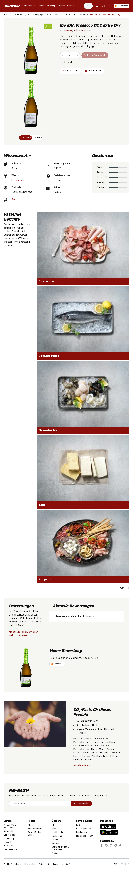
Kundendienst (82, 832)
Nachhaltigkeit (58, 832)
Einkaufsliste (9, 835)
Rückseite (37, 138)
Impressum (58, 864)
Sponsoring (57, 836)
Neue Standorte (35, 829)
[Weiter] (128, 588)
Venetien (81, 15)
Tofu (42, 505)
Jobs (54, 829)
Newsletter (9, 842)
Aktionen (28, 6)
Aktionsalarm (9, 831)
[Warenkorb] (96, 6)
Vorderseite (25, 138)
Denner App (9, 839)
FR (122, 864)
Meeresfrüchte (48, 430)
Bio (13, 199)
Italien (69, 15)
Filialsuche (32, 825)
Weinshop (50, 6)
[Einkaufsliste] (109, 6)
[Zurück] (115, 588)
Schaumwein (55, 15)
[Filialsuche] (103, 6)
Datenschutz (44, 864)
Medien (55, 853)
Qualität (55, 840)
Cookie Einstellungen (13, 864)
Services (61, 6)
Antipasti (45, 579)
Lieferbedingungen (84, 836)
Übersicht (56, 825)
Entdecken (39, 6)
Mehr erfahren (82, 765)
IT (128, 864)
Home (6, 15)
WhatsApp (8, 846)
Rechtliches (30, 864)
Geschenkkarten (11, 849)
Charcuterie (46, 281)
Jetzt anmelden (81, 803)
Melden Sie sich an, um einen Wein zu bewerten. (23, 634)
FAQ (78, 825)
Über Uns (71, 6)
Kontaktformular (83, 829)
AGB (68, 864)
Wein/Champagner (36, 15)
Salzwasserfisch (49, 356)
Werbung (56, 843)
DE (115, 864)
